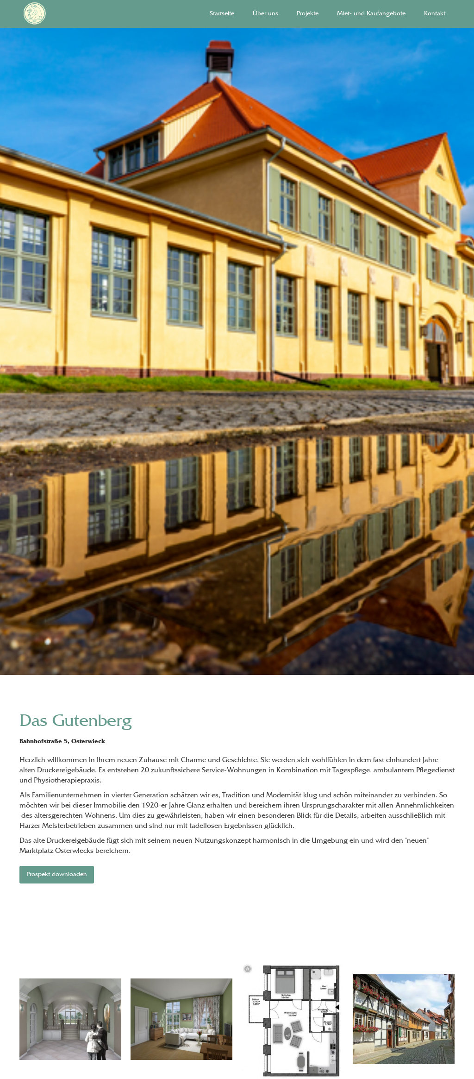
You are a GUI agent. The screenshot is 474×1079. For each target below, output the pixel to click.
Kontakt (434, 14)
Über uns (265, 14)
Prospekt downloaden (56, 874)
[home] (60, 13)
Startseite (222, 14)
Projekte (307, 14)
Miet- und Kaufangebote (371, 14)
